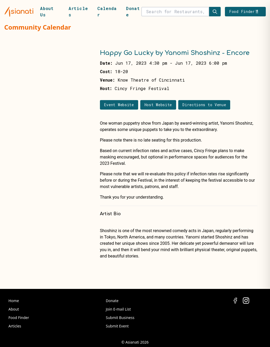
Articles (14, 326)
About (13, 309)
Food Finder (18, 317)
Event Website (119, 104)
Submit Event (117, 326)
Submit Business (120, 317)
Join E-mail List (118, 309)
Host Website (158, 104)
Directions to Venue (204, 104)
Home (13, 300)
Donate (112, 300)
